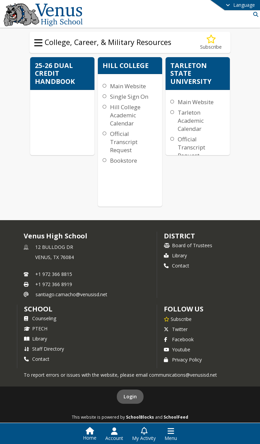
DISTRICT (179, 235)
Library (175, 255)
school (38, 308)
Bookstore (123, 160)
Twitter (176, 329)
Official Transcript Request (123, 142)
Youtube (177, 349)
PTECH (35, 328)
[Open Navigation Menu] (171, 434)
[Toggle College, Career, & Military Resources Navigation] (38, 43)
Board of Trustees (188, 245)
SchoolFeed (176, 417)
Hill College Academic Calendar (125, 115)
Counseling (40, 318)
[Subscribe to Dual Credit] (211, 42)
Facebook (179, 339)
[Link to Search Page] (254, 14)
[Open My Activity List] (144, 434)
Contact (176, 265)
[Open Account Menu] (114, 434)
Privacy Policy (183, 359)
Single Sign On (129, 96)
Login (130, 396)
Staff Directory (44, 349)
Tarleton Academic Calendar (191, 121)
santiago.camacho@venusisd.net (71, 294)
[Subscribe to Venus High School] (178, 319)
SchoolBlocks (140, 417)
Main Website (128, 86)
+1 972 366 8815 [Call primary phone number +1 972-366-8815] (53, 274)
